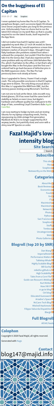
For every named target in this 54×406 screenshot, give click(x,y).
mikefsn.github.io (42, 270)
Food (48, 192)
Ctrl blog (47, 292)
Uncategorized (44, 231)
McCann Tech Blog (42, 302)
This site (48, 161)
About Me (46, 183)
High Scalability (43, 273)
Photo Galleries (43, 238)
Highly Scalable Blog (41, 263)
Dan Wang (46, 250)
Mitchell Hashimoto (41, 305)
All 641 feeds (47, 323)
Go (49, 196)
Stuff (49, 225)
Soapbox (24, 16)
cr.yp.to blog (45, 289)
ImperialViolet (44, 253)
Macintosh (46, 202)
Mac (15, 16)
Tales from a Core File (40, 276)
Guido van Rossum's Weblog (37, 279)
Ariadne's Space (43, 299)
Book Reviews (44, 186)
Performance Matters (41, 257)
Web (49, 235)
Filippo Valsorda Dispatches (37, 308)
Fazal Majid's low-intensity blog (31, 137)
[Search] (32, 151)
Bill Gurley (46, 266)
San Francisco (44, 218)
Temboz (47, 228)
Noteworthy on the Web (39, 170)
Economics (46, 189)
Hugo (19, 340)
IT (50, 199)
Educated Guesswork (41, 295)
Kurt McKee (45, 282)
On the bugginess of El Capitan (22, 8)
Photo (48, 212)
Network (47, 209)
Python (47, 215)
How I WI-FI (45, 286)
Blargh (48, 312)
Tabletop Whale (43, 260)
